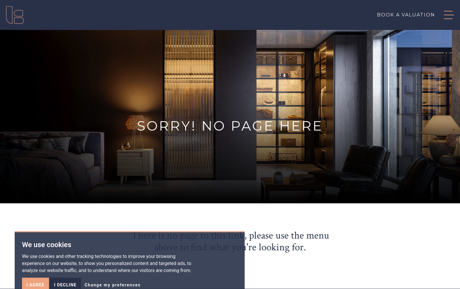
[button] (444, 15)
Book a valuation (406, 15)
